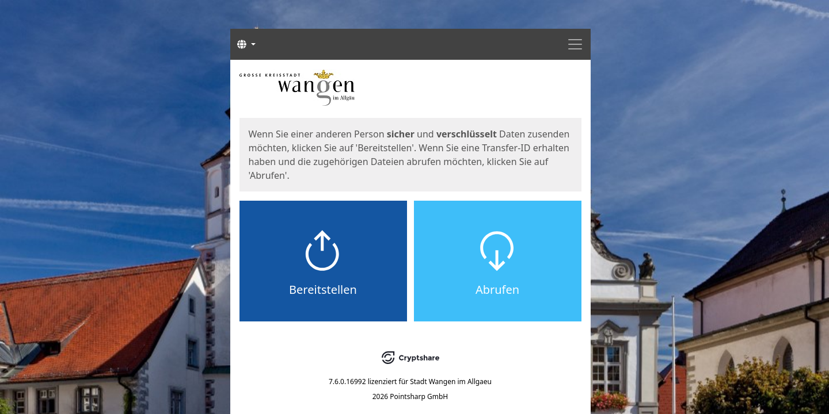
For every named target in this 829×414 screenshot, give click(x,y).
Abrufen (497, 289)
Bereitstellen (323, 289)
